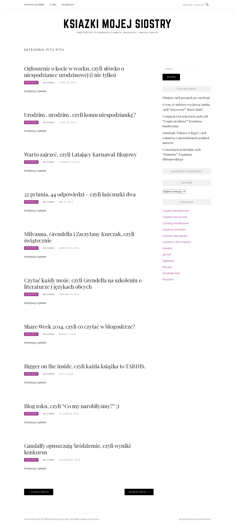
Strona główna (34, 4)
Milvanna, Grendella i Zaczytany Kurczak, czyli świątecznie (79, 237)
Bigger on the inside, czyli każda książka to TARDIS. (85, 366)
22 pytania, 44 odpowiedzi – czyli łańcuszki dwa (80, 194)
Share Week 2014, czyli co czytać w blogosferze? (79, 326)
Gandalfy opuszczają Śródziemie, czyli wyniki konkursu (77, 449)
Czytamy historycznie (175, 217)
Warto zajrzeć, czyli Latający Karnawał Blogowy (80, 154)
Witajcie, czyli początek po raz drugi (186, 98)
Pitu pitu (31, 82)
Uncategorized (171, 273)
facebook (68, 4)
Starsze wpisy (40, 492)
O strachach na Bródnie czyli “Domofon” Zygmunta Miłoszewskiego (181, 154)
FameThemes (204, 519)
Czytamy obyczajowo (175, 235)
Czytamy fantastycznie (176, 210)
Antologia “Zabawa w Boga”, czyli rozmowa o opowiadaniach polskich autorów (186, 137)
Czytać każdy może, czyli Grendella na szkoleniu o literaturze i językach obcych (83, 283)
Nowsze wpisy (138, 492)
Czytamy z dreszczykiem (177, 242)
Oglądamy (168, 260)
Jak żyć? (167, 254)
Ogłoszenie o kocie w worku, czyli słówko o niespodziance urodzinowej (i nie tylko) (74, 71)
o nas (52, 4)
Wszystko (168, 279)
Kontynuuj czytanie (35, 91)
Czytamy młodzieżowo (176, 223)
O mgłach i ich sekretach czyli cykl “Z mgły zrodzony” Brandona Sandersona (185, 121)
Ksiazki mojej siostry (117, 23)
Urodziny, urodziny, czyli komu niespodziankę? (80, 114)
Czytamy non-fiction (174, 229)
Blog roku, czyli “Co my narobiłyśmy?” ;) (71, 406)
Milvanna (48, 82)
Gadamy (167, 248)
